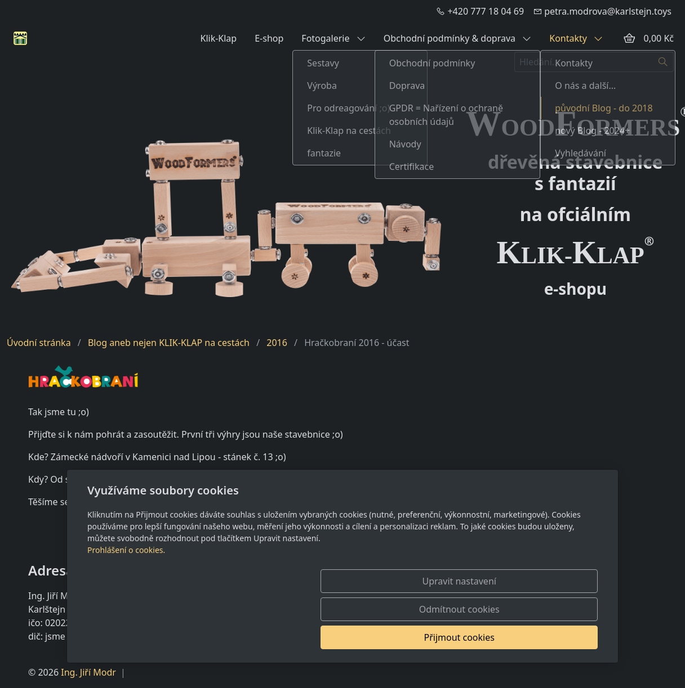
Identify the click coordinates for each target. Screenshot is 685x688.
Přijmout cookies (543, 637)
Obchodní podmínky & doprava (458, 38)
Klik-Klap (218, 38)
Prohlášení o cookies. (126, 606)
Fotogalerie (333, 38)
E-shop (269, 38)
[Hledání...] (583, 62)
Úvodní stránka (39, 342)
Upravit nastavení (318, 637)
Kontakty (576, 38)
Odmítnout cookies (431, 637)
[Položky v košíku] (629, 38)
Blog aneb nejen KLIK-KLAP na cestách (169, 342)
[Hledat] (663, 62)
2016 (276, 342)
